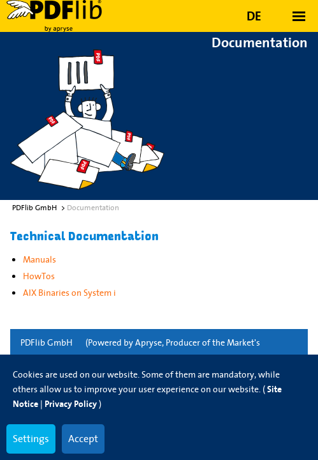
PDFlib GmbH (46, 342)
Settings (31, 438)
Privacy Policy (71, 404)
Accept (83, 438)
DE (254, 16)
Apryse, (149, 342)
